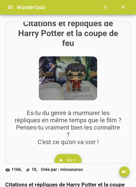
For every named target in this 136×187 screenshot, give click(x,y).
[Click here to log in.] (106, 7)
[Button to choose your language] (123, 7)
